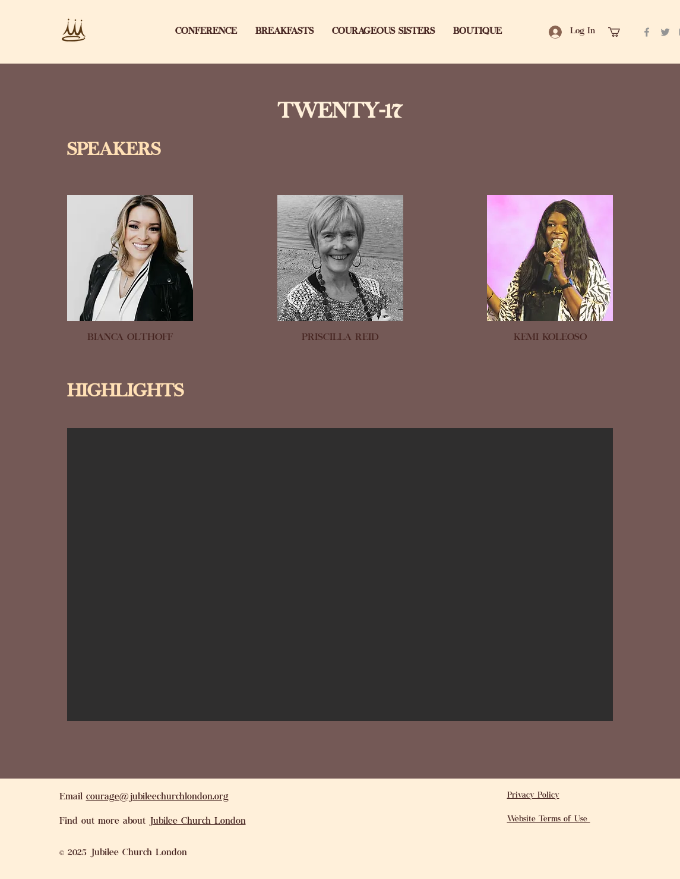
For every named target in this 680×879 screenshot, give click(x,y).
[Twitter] (665, 32)
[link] (619, 32)
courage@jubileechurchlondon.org (157, 797)
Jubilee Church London (197, 821)
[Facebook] (647, 32)
